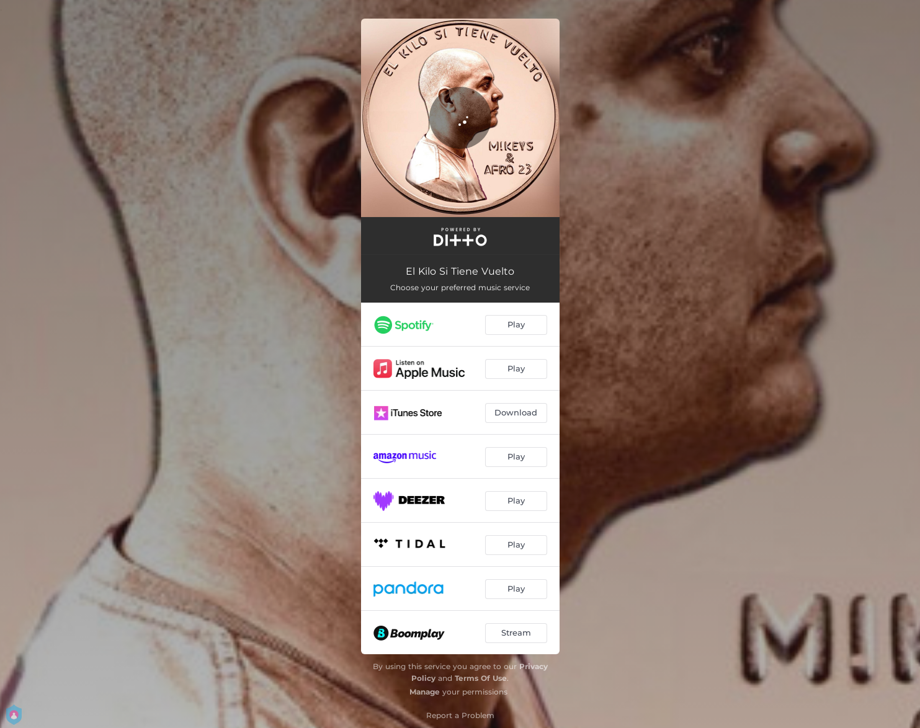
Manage (424, 691)
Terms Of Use (481, 678)
